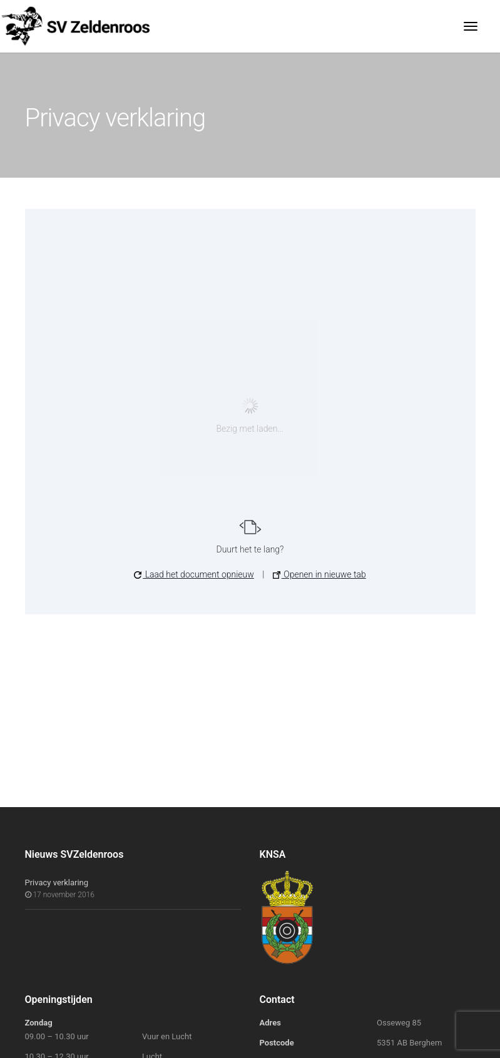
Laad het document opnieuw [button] (194, 574)
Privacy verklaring (57, 882)
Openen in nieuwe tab (319, 574)
